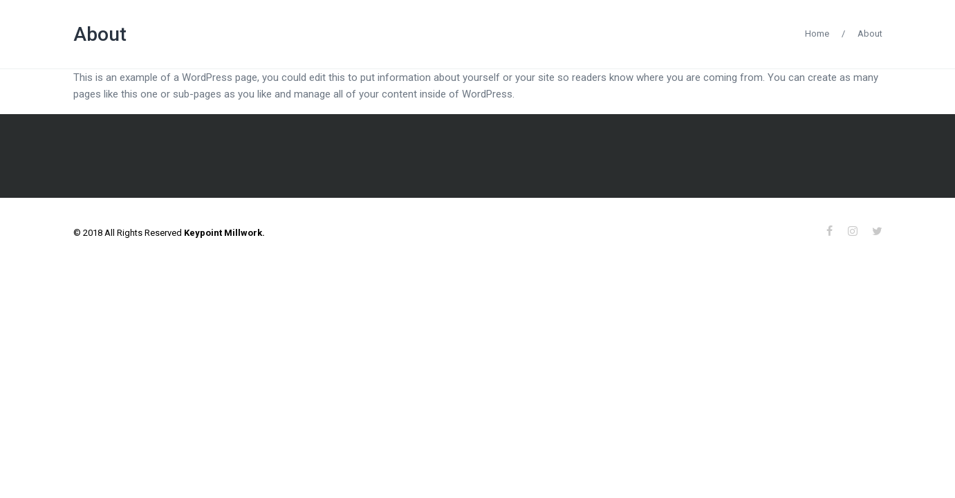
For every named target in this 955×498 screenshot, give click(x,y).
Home (817, 33)
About (100, 34)
